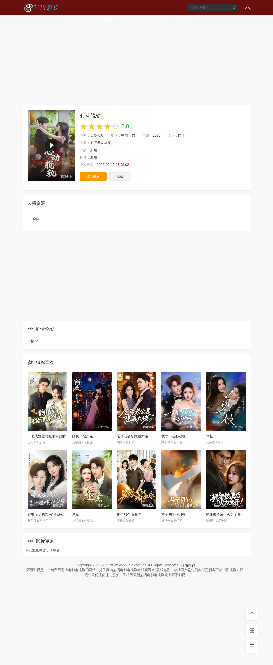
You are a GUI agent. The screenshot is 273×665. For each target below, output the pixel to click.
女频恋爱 (97, 135)
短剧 (182, 20)
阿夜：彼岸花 (82, 436)
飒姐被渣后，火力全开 (223, 514)
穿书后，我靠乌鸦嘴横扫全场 (50, 514)
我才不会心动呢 (173, 436)
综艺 (126, 20)
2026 (156, 135)
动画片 (163, 20)
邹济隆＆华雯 (100, 143)
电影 (88, 20)
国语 (181, 135)
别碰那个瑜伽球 (129, 514)
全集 (36, 219)
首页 (71, 20)
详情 (33, 341)
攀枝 (209, 436)
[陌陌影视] (188, 565)
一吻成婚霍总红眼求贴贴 (47, 436)
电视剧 (107, 20)
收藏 (120, 176)
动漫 (144, 20)
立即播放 (93, 176)
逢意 (75, 514)
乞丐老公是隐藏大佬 (132, 436)
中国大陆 (128, 135)
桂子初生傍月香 (173, 514)
